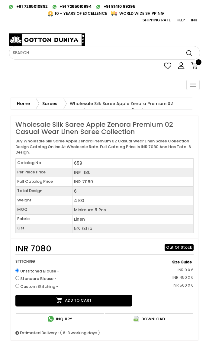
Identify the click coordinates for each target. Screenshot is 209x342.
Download (149, 319)
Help (181, 20)
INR (194, 20)
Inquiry (60, 319)
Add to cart (74, 300)
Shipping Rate (157, 20)
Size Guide (182, 262)
